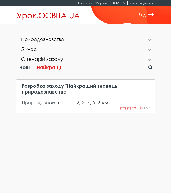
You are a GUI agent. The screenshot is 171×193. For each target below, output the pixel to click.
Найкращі (49, 67)
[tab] (85, 40)
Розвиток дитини (141, 3)
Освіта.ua (84, 3)
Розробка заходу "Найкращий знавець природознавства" (69, 89)
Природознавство (43, 102)
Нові (24, 67)
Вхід (146, 14)
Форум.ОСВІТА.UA (110, 3)
